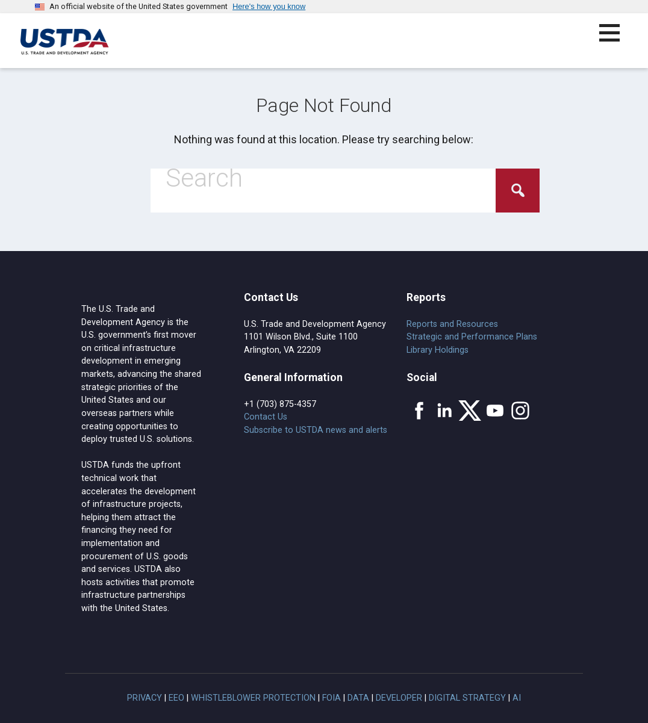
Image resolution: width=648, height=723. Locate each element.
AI (516, 698)
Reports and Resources (452, 324)
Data (358, 698)
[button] (616, 40)
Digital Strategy (467, 698)
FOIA (331, 698)
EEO (176, 698)
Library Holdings (438, 350)
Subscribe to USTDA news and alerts (315, 430)
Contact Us (265, 417)
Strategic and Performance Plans (472, 337)
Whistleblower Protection (253, 698)
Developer (399, 698)
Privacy (144, 698)
